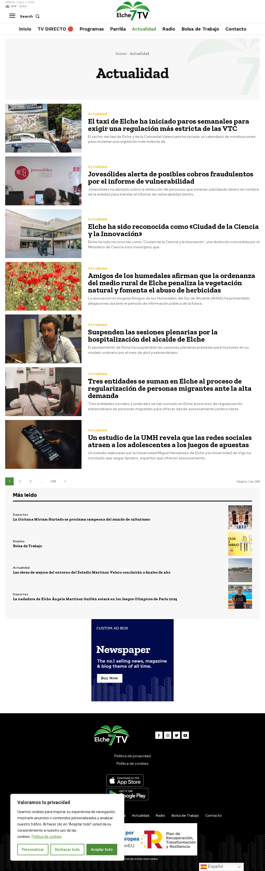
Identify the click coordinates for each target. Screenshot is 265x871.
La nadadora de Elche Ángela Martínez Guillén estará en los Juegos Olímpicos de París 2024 (95, 599)
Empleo (19, 541)
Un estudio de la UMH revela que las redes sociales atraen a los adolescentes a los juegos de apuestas (170, 441)
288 (53, 481)
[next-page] (65, 481)
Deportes (20, 514)
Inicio (121, 53)
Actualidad (97, 114)
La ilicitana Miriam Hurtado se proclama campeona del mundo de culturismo (81, 519)
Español (212, 867)
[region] (67, 827)
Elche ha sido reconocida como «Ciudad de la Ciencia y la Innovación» (173, 230)
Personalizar (33, 849)
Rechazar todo (67, 849)
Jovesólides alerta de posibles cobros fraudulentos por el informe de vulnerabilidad (170, 177)
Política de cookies (47, 837)
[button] (31, 16)
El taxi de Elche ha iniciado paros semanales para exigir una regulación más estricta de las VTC (168, 125)
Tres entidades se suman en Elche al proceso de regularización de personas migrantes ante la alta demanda (170, 388)
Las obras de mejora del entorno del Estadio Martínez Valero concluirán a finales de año (91, 572)
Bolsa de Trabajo (27, 546)
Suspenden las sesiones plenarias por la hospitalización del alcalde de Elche (153, 335)
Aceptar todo (102, 849)
